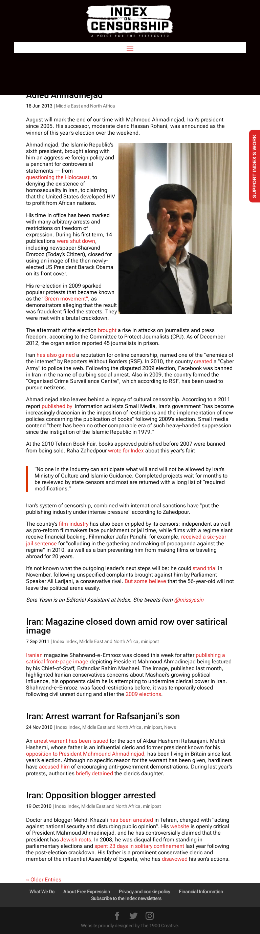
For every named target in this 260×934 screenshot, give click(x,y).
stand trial (205, 568)
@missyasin (188, 600)
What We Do (42, 891)
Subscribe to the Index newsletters (126, 898)
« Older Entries (43, 879)
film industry (73, 524)
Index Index (65, 641)
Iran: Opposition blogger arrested (91, 795)
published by (57, 406)
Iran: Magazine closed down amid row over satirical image (127, 626)
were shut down (76, 241)
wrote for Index (126, 450)
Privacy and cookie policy (144, 891)
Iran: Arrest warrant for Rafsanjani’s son (103, 716)
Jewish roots (75, 839)
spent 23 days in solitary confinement (140, 846)
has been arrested (131, 820)
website (180, 826)
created (203, 361)
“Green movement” (65, 298)
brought (107, 330)
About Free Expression (86, 891)
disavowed (175, 859)
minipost (150, 641)
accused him (54, 766)
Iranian (34, 655)
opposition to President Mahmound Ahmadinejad (85, 754)
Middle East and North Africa (85, 106)
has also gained (56, 355)
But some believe (145, 581)
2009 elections (143, 694)
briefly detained (94, 773)
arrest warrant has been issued (71, 741)
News (170, 727)
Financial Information (201, 891)
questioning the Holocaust (57, 177)
